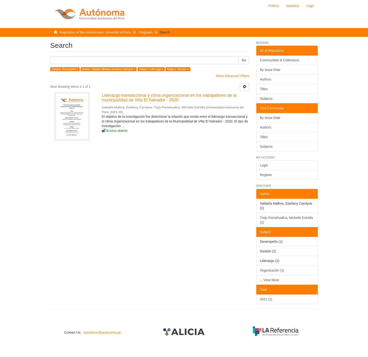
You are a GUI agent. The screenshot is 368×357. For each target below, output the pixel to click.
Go (244, 60)
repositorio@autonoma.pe (102, 332)
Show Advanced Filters (232, 76)
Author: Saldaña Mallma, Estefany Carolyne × (108, 69)
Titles (264, 89)
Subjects (266, 98)
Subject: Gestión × (178, 69)
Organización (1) (272, 270)
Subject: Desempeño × (65, 69)
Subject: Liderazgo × (151, 69)
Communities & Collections (279, 60)
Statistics (292, 6)
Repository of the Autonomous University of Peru (95, 32)
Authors (265, 79)
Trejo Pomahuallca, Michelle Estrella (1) (286, 220)
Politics (273, 6)
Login (264, 165)
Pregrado (146, 32)
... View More (269, 280)
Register (266, 175)
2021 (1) (266, 299)
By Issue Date (270, 70)
